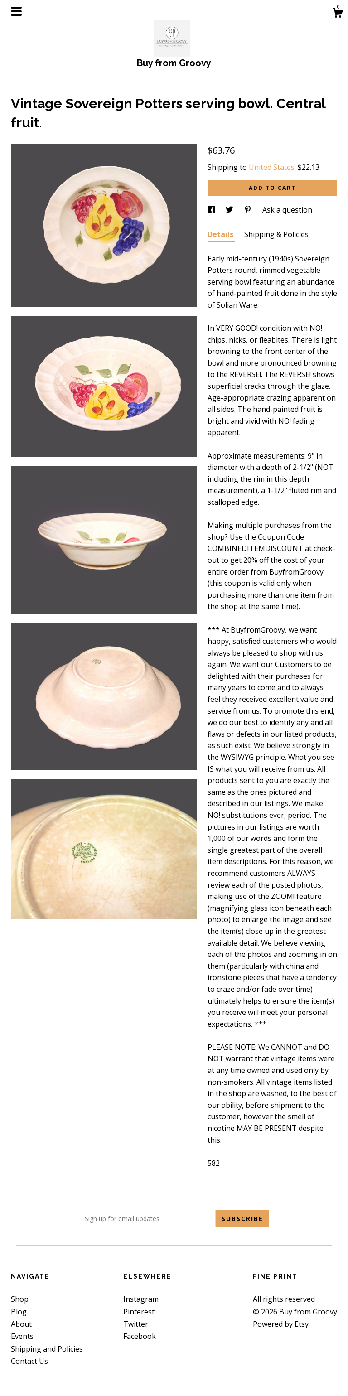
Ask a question (287, 210)
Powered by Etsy (281, 1324)
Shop (20, 1299)
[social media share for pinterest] (248, 210)
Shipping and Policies (47, 1349)
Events (22, 1336)
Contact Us (29, 1361)
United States (272, 167)
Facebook (139, 1336)
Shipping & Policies (276, 234)
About (21, 1324)
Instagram (141, 1299)
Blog (19, 1312)
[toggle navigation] (16, 11)
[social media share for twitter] (230, 210)
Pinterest (139, 1312)
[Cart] (338, 14)
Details (221, 234)
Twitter (135, 1324)
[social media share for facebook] (212, 210)
